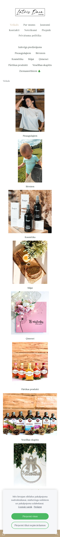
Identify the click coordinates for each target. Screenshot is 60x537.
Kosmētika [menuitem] (17, 59)
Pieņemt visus (30, 516)
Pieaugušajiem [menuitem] (23, 53)
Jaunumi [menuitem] (45, 24)
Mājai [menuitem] (31, 59)
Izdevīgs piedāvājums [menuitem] (30, 47)
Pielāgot (38, 507)
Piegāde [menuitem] (46, 30)
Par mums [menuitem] (29, 24)
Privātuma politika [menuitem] (30, 35)
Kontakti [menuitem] (14, 30)
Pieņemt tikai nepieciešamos (30, 525)
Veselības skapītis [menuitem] (42, 65)
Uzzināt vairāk (25, 507)
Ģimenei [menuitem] (43, 59)
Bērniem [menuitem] (40, 53)
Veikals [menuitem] (14, 24)
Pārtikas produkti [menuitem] (18, 65)
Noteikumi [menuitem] (30, 30)
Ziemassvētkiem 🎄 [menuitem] (30, 70)
